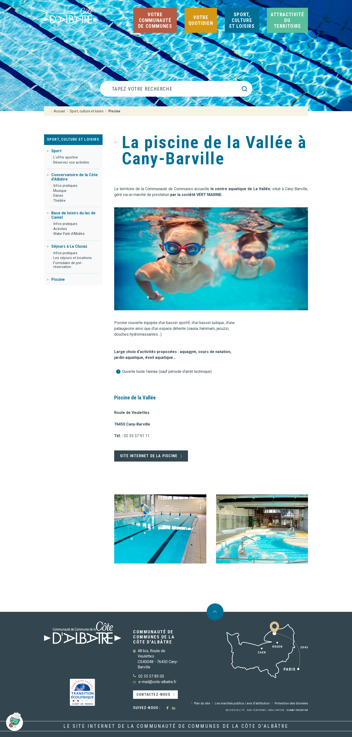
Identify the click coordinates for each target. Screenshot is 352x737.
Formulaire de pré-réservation (67, 265)
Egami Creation (297, 710)
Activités (60, 229)
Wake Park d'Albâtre (69, 233)
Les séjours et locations (72, 258)
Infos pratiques (65, 185)
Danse (58, 195)
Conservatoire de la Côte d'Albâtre (74, 177)
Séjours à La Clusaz (69, 246)
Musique (60, 190)
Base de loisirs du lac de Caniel (73, 215)
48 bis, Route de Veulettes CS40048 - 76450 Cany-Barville (158, 659)
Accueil (59, 111)
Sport (56, 151)
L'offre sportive (65, 157)
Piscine (58, 279)
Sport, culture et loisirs (73, 139)
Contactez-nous (153, 694)
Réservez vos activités (71, 162)
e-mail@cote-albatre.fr (157, 681)
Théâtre (59, 200)
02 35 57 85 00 (151, 676)
